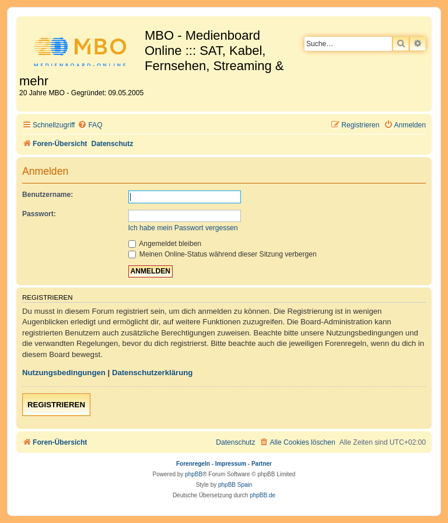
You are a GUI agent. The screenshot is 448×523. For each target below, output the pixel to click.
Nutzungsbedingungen (64, 372)
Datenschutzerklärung (152, 372)
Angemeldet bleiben (165, 244)
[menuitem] (90, 125)
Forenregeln (193, 463)
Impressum (230, 463)
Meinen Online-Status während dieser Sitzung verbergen (222, 254)
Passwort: (39, 214)
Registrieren (56, 404)
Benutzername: (47, 195)
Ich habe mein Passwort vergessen (183, 228)
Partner (261, 463)
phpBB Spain (235, 485)
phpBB (193, 474)
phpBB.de (262, 495)
